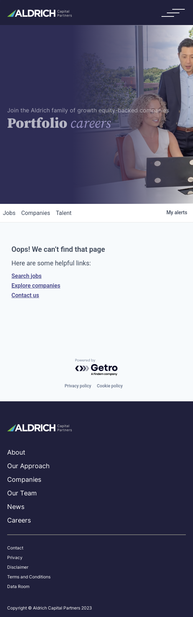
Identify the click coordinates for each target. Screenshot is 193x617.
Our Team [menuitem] (22, 493)
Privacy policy (77, 385)
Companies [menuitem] (24, 479)
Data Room (18, 586)
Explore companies (35, 285)
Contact (15, 548)
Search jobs (26, 276)
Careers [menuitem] (19, 520)
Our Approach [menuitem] (28, 466)
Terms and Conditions (28, 577)
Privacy (15, 557)
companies (35, 213)
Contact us (25, 295)
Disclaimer (17, 567)
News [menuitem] (15, 506)
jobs (9, 213)
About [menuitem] (16, 452)
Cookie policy (110, 385)
